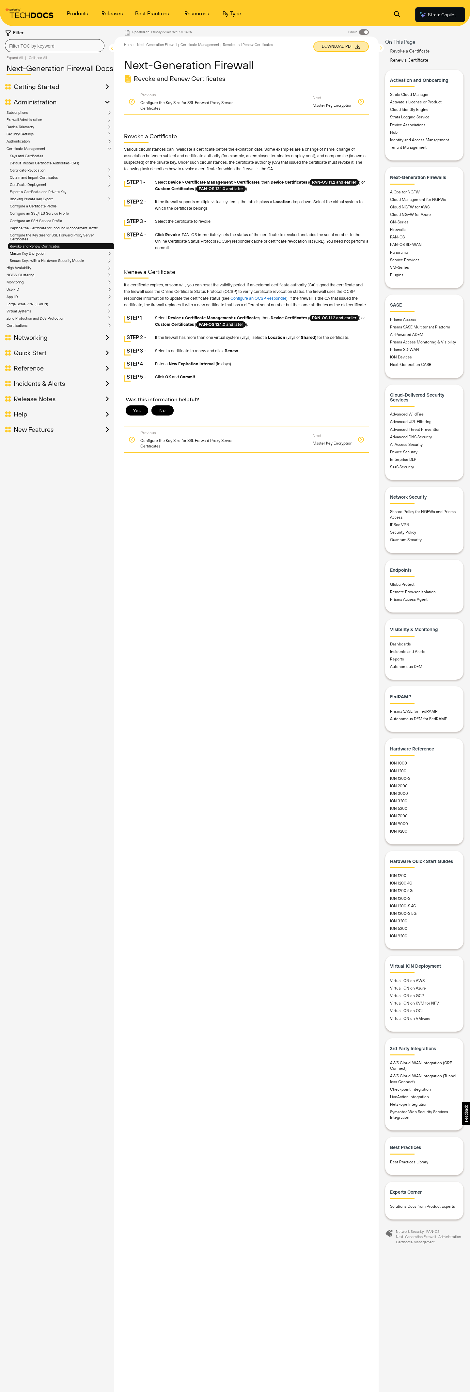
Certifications (17, 325)
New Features (34, 429)
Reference (29, 368)
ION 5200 (398, 808)
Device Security (403, 452)
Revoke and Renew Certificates (35, 246)
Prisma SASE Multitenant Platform (420, 327)
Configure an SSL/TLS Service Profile (39, 213)
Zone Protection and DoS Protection (35, 318)
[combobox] (54, 45)
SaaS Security (402, 467)
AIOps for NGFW (405, 192)
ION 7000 (399, 816)
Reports (397, 659)
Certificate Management (26, 149)
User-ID (13, 289)
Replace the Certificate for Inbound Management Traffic (54, 228)
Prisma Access (403, 319)
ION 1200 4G (401, 883)
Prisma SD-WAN (404, 349)
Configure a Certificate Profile (33, 206)
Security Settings (20, 134)
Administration (35, 102)
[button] (466, 1113)
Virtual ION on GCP (407, 995)
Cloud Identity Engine (409, 109)
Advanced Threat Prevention (415, 429)
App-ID (12, 297)
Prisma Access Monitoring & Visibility (423, 342)
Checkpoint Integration (410, 1089)
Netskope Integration (409, 1104)
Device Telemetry (20, 127)
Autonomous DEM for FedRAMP (418, 719)
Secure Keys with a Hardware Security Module (47, 261)
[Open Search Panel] (397, 15)
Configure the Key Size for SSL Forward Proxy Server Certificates (52, 237)
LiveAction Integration (409, 1097)
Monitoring (15, 282)
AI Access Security (406, 444)
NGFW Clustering (20, 275)
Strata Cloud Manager (409, 94)
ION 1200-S (400, 778)
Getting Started (36, 86)
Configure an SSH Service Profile (36, 221)
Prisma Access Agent (409, 599)
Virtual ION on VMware (410, 1018)
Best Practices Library (409, 1162)
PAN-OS (397, 237)
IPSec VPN (399, 524)
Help (20, 414)
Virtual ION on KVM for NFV (414, 1003)
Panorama (399, 252)
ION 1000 (398, 763)
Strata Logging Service (410, 117)
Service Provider (404, 260)
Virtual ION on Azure (408, 988)
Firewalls (398, 229)
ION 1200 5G (401, 890)
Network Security (410, 1231)
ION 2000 (399, 786)
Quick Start (30, 352)
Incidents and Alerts (407, 651)
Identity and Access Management (419, 140)
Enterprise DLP (403, 459)
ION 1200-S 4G (403, 906)
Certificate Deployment (28, 185)
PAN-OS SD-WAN (406, 244)
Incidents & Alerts (39, 383)
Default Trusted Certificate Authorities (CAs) (44, 163)
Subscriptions (17, 112)
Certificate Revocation (27, 170)
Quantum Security (406, 539)
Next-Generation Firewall (157, 45)
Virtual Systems (19, 311)
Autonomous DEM (406, 666)
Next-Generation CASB (410, 364)
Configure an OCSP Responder (258, 298)
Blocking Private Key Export (31, 199)
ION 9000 (399, 824)
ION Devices (401, 357)
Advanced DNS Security (411, 437)
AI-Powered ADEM (406, 334)
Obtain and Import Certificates (34, 177)
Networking (31, 337)
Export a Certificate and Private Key (38, 192)
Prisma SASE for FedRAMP (414, 711)
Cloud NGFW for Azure (410, 214)
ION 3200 (398, 801)
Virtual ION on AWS (407, 980)
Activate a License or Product (416, 102)
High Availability (19, 268)
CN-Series (399, 222)
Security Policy (403, 532)
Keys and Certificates (26, 156)
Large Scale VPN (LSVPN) (27, 304)
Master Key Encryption (27, 253)
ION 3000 (399, 793)
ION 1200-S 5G (403, 913)
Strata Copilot (437, 15)
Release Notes (34, 398)
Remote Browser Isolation (413, 592)
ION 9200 (398, 831)
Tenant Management (408, 147)
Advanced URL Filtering (410, 421)
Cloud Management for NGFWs (418, 199)
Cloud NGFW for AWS (410, 207)
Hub (394, 132)
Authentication (18, 141)
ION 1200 (398, 771)
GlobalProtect (402, 584)
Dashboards (400, 644)
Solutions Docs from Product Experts (422, 1206)
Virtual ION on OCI (406, 1010)
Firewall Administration (24, 120)
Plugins (396, 275)
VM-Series (399, 267)
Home (128, 45)
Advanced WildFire (407, 414)
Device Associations (408, 125)
